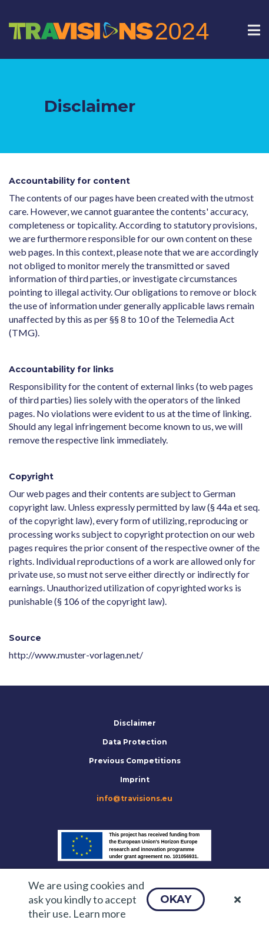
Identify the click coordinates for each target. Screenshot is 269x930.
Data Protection (134, 741)
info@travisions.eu (134, 798)
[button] (176, 899)
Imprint (135, 779)
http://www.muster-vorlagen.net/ (76, 654)
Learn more (99, 913)
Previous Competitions (135, 760)
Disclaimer (135, 723)
